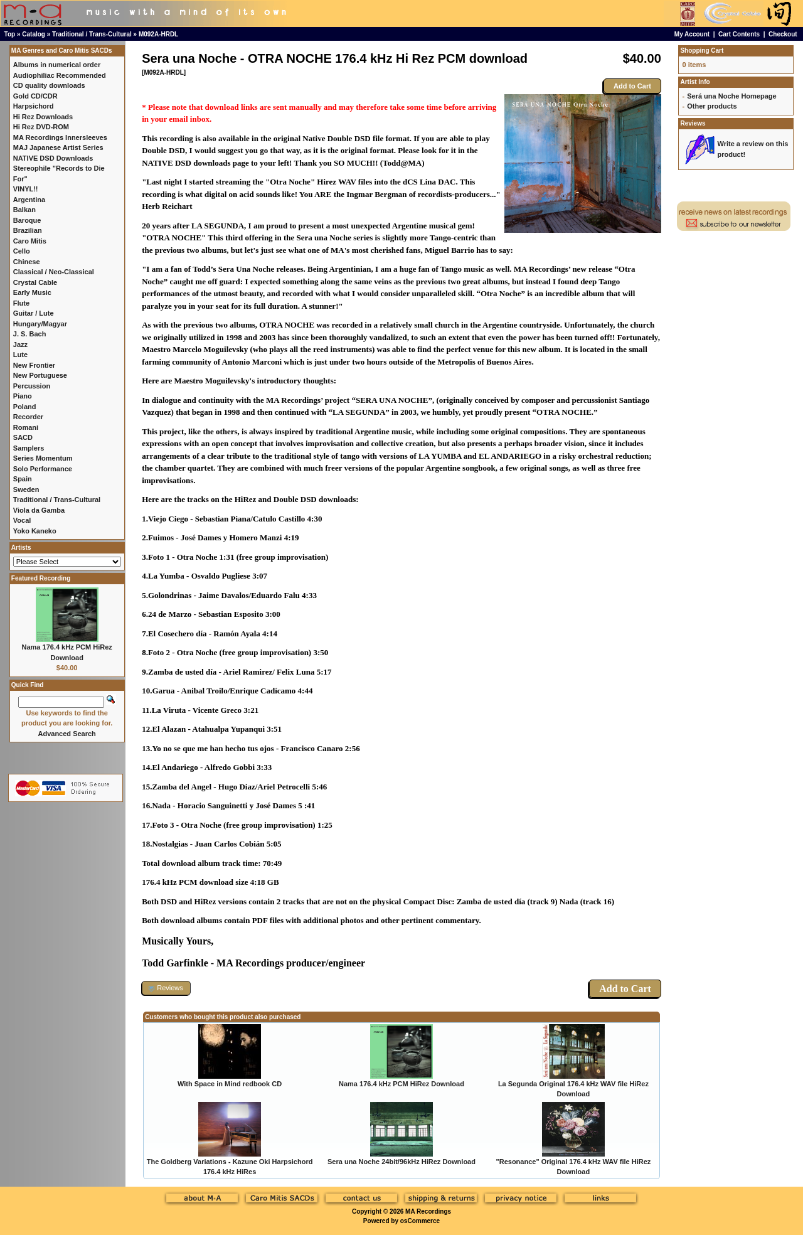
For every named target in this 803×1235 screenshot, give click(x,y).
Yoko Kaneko (34, 531)
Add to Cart (632, 86)
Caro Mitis (29, 241)
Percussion (31, 386)
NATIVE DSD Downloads (53, 158)
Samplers (29, 448)
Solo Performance (42, 469)
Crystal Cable (35, 282)
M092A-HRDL (158, 34)
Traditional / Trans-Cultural (92, 34)
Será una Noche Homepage (731, 96)
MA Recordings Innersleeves (60, 137)
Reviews (692, 123)
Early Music (32, 292)
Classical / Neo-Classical (53, 271)
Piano (22, 396)
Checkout (782, 34)
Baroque (27, 220)
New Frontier (34, 365)
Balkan (24, 209)
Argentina (29, 199)
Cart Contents (739, 34)
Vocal (22, 520)
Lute (20, 354)
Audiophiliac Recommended (59, 75)
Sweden (26, 489)
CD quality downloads (49, 85)
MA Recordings (428, 1211)
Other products (712, 106)
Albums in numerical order (56, 64)
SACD (23, 437)
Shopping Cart (701, 50)
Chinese (26, 261)
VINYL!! (25, 189)
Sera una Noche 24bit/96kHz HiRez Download (401, 1161)
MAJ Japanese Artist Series (58, 147)
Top (10, 34)
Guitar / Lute (33, 313)
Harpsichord (33, 106)
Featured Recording (40, 578)
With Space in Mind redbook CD (230, 1084)
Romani (25, 427)
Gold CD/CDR (35, 96)
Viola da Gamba (39, 510)
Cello (21, 251)
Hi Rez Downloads (43, 116)
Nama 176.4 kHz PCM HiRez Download (401, 1084)
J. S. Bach (29, 334)
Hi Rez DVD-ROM (41, 127)
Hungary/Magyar (40, 324)
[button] (166, 988)
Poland (24, 406)
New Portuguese (40, 375)
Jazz (20, 344)
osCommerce (420, 1220)
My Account (692, 34)
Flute (21, 303)
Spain (22, 479)
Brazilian (27, 230)
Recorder (28, 416)
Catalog (33, 34)
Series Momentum (43, 458)
